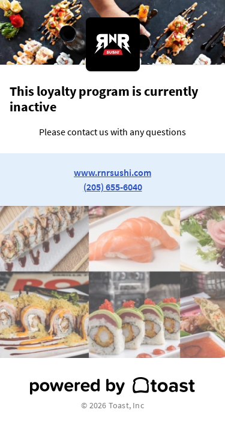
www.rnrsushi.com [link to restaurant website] (112, 172)
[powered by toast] (112, 386)
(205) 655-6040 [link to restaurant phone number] (112, 187)
